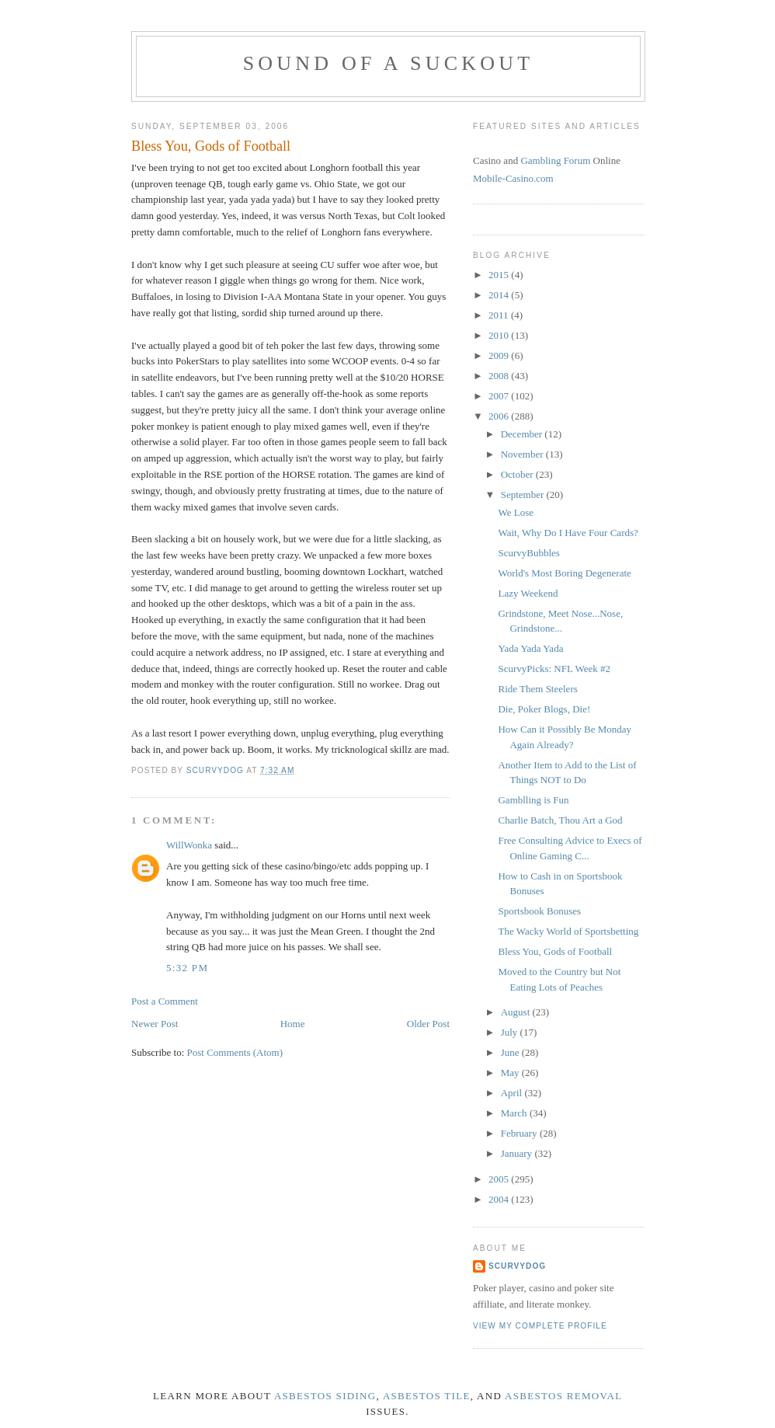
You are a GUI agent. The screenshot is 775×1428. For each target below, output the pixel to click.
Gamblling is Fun (533, 800)
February (520, 1133)
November (523, 454)
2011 (499, 315)
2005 (499, 1179)
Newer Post (154, 1023)
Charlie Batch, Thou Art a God (560, 820)
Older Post (428, 1023)
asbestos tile (427, 1396)
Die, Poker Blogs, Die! (544, 709)
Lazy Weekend (528, 593)
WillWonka (189, 845)
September (524, 494)
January (518, 1153)
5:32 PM (187, 967)
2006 (499, 416)
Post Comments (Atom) (235, 1052)
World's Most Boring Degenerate (564, 573)
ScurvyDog (517, 1266)
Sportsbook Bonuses (539, 911)
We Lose (515, 512)
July (510, 1032)
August (517, 1012)
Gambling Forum (555, 160)
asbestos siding (325, 1396)
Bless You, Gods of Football (555, 951)
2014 (499, 295)
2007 (499, 396)
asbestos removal (563, 1396)
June (511, 1052)
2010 (499, 335)
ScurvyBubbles (528, 553)
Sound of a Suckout (388, 63)
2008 (499, 375)
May (511, 1072)
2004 (499, 1199)
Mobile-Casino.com (513, 178)
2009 (499, 355)
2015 (499, 274)
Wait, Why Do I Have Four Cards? (568, 532)
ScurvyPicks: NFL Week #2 (554, 668)
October (518, 474)
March (515, 1113)
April (513, 1093)
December (523, 434)
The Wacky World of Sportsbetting (568, 931)
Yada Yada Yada (530, 648)
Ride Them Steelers (537, 689)
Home (292, 1023)
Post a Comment (164, 1001)
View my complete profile (540, 1326)
